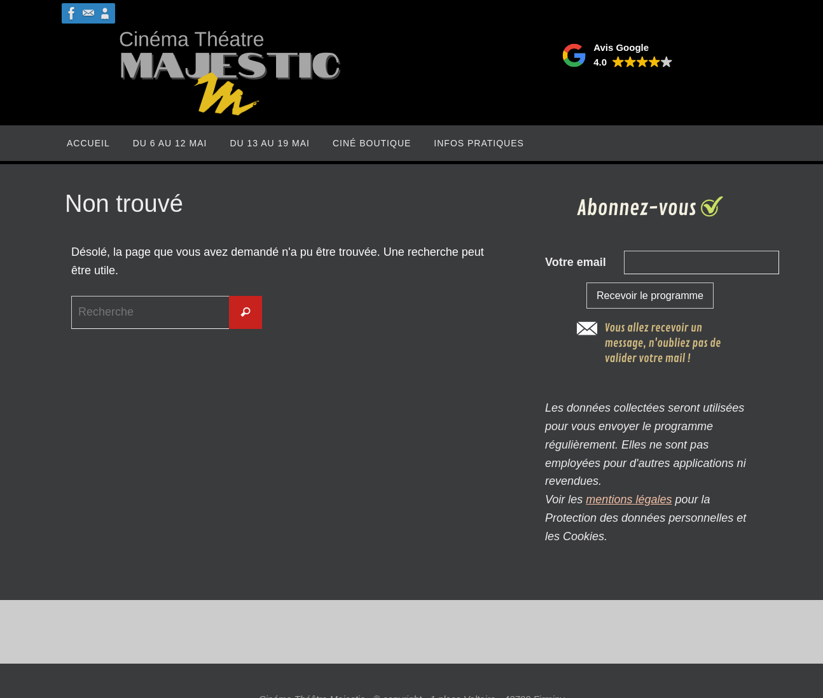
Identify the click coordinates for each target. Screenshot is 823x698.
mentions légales (629, 499)
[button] (617, 55)
